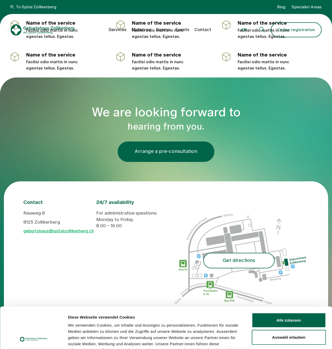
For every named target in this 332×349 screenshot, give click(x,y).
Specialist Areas (307, 7)
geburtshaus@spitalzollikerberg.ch (58, 231)
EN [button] (243, 30)
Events (182, 29)
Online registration (296, 30)
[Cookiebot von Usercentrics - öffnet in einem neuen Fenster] (33, 339)
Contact (202, 29)
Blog (281, 7)
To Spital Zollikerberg (33, 7)
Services (117, 29)
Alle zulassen (288, 281)
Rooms (163, 29)
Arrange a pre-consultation (166, 151)
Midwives (141, 29)
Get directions (239, 260)
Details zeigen (276, 339)
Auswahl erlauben (288, 298)
